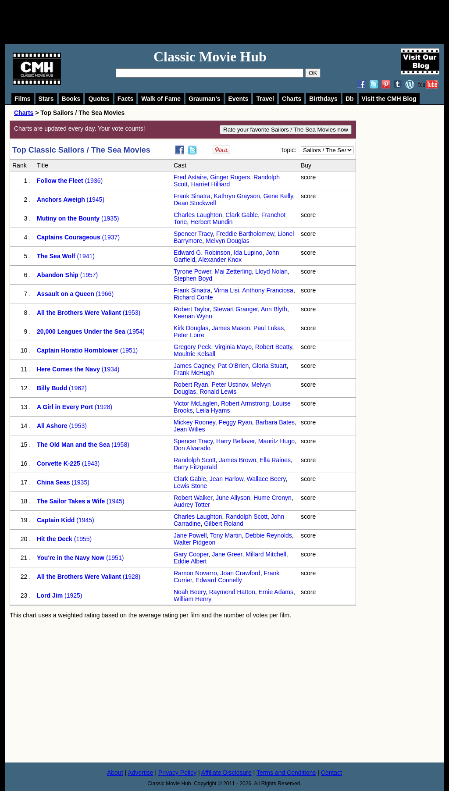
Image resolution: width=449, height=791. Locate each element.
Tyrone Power (192, 271)
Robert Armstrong (245, 403)
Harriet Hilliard (210, 184)
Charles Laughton (198, 214)
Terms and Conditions (286, 772)
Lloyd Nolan (271, 271)
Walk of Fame (161, 98)
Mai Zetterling (233, 271)
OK (313, 73)
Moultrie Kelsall (194, 353)
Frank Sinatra (192, 196)
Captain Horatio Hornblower (77, 350)
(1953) (130, 312)
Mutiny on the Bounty (68, 218)
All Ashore (52, 425)
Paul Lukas (268, 327)
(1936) (93, 180)
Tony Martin (226, 535)
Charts (291, 98)
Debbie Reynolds (268, 535)
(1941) (85, 256)
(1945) (94, 199)
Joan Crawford (240, 573)
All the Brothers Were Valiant (79, 312)
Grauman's (205, 98)
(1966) (104, 293)
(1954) (135, 331)
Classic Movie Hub (210, 56)
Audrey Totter (192, 504)
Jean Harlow (226, 478)
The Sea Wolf (56, 256)
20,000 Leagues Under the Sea (81, 331)
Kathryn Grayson (237, 196)
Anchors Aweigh (61, 199)
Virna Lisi (226, 290)
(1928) (102, 406)
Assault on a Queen (65, 293)
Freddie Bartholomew (245, 233)
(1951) (128, 350)
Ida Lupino (248, 252)
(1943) (90, 463)
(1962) (76, 388)
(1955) (82, 538)
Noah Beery (190, 591)
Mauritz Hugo (276, 441)
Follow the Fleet (60, 180)
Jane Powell (190, 535)
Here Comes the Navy (68, 369)
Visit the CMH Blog (389, 98)
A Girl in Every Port (65, 406)
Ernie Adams (276, 591)
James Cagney (194, 365)
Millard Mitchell (266, 554)
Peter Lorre (189, 334)
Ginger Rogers (230, 177)
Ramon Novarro (195, 573)
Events (238, 98)
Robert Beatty (273, 346)
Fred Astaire (190, 177)
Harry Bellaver (235, 441)
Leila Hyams (213, 410)
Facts (126, 98)
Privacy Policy (177, 772)
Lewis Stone (190, 485)
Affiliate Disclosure (226, 772)
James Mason (231, 327)
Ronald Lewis (218, 391)
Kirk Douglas (191, 327)
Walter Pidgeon (194, 542)
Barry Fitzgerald (195, 466)
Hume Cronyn (272, 497)
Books (71, 98)
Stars (46, 98)
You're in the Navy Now (70, 557)
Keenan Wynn (193, 316)
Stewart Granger (235, 309)
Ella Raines (275, 459)
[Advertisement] (234, 22)
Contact (331, 772)
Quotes (98, 98)
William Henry (192, 598)
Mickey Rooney (194, 422)
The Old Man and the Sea (73, 444)
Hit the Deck (54, 538)
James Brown (238, 459)
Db (350, 98)
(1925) (72, 595)
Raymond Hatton (232, 591)
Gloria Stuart (269, 365)
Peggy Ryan (235, 422)
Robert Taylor (192, 309)
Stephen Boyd (193, 278)
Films (22, 98)
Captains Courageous (68, 237)
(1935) (109, 218)
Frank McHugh (194, 372)
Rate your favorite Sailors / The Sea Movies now (285, 129)
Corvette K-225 (58, 463)
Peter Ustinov (229, 384)
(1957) (88, 274)
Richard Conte (193, 297)
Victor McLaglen (195, 403)
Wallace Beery (266, 478)
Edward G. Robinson (202, 252)
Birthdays (323, 98)
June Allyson (233, 497)
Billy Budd (52, 388)
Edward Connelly (219, 580)
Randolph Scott (195, 459)
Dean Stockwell (195, 203)
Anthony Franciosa (267, 290)
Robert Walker (193, 497)
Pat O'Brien (233, 365)
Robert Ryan (191, 384)
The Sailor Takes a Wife (71, 501)
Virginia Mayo (233, 346)
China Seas (53, 482)
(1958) (119, 444)
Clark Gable (241, 214)
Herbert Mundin (211, 221)
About (115, 772)
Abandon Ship (57, 274)
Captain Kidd (56, 520)
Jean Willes (189, 429)
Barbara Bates (275, 422)
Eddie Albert (190, 561)
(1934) (109, 369)
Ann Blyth (274, 309)
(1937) (110, 237)
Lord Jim (50, 595)
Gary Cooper (191, 554)
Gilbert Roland (223, 523)
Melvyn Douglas (227, 240)
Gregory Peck (192, 346)
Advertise (140, 772)
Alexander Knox (220, 259)
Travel (265, 98)
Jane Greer (227, 554)
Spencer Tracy (193, 233)
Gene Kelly (278, 196)
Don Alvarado (192, 448)
